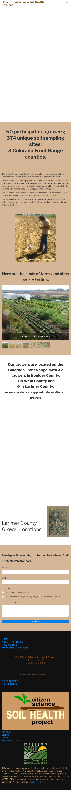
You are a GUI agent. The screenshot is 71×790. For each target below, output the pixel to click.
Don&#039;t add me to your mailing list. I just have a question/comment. (32, 597)
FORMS (5, 738)
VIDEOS (5, 735)
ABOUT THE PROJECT (13, 642)
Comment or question (10, 602)
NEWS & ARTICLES (10, 740)
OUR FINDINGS (9, 684)
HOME (5, 639)
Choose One (7, 588)
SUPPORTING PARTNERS (15, 648)
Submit (35, 621)
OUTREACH (7, 732)
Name (4, 567)
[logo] (26, 3)
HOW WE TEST (9, 645)
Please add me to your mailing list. (18, 592)
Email (4, 578)
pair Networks (37, 782)
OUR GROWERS (10, 681)
